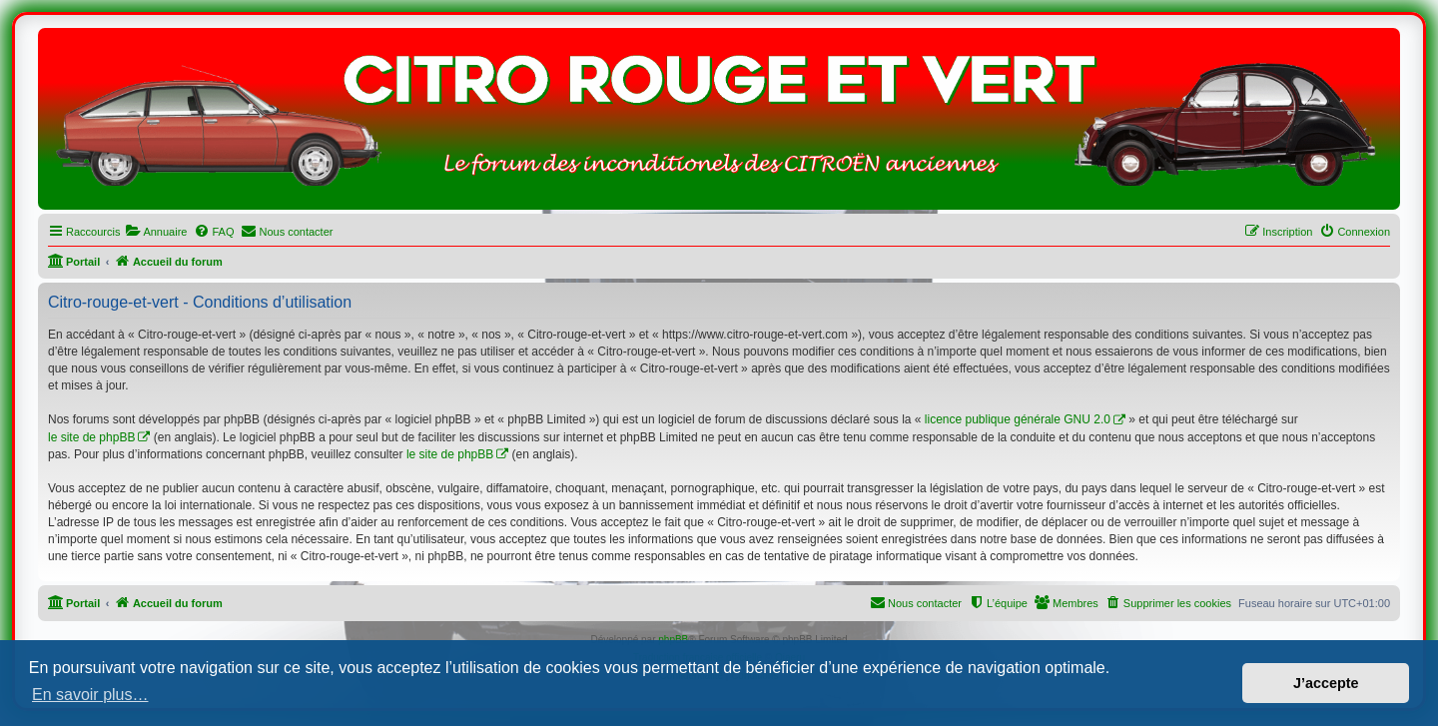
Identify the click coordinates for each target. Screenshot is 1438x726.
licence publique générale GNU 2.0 (1017, 419)
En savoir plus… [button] (90, 694)
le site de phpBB (91, 437)
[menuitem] (156, 232)
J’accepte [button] (1326, 683)
